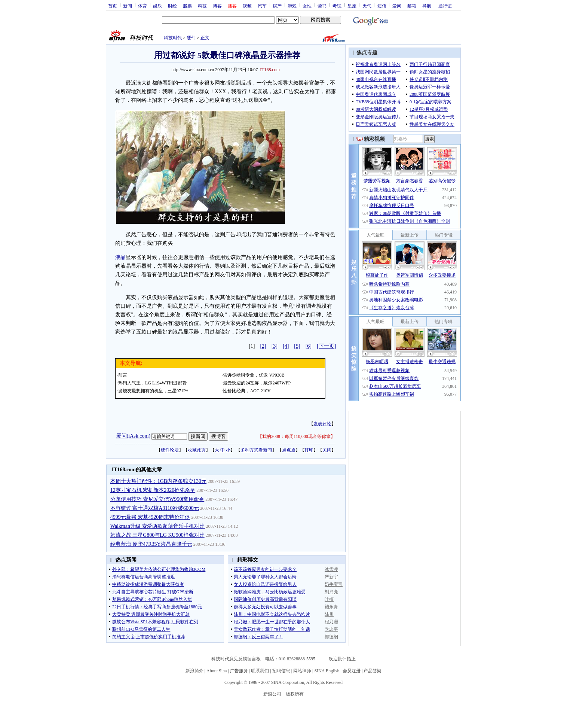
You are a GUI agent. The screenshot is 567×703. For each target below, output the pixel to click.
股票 (187, 5)
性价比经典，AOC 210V (246, 390)
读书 (322, 5)
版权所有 (295, 694)
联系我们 (260, 670)
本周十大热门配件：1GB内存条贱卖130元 (158, 481)
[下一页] (326, 346)
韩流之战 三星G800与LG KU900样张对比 (157, 535)
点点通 (288, 450)
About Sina (216, 670)
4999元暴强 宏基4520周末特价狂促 (150, 517)
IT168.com (270, 69)
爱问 (396, 5)
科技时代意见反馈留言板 (236, 658)
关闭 (326, 450)
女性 (307, 5)
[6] (309, 346)
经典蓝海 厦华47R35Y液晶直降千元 (151, 544)
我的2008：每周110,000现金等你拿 (296, 436)
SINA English (326, 670)
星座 (351, 5)
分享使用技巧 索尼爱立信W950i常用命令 (157, 499)
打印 (308, 450)
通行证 (445, 5)
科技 (202, 5)
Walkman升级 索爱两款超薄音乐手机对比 (157, 526)
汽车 (262, 5)
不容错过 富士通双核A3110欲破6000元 (154, 508)
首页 (112, 5)
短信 (381, 5)
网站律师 (302, 670)
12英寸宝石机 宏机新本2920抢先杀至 (153, 490)
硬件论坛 (170, 450)
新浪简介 (194, 670)
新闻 (127, 5)
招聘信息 (281, 670)
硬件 (191, 37)
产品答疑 (372, 670)
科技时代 (173, 37)
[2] (263, 346)
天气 (366, 5)
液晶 (120, 257)
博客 (217, 5)
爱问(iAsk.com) (133, 436)
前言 (122, 375)
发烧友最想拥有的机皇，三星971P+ (153, 390)
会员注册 (352, 670)
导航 (426, 5)
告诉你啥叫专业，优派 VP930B (253, 375)
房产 (277, 5)
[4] (286, 346)
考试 (336, 5)
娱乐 (157, 5)
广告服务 (239, 670)
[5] (297, 346)
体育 (142, 5)
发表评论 (322, 423)
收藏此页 (197, 450)
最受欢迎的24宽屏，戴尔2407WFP (257, 383)
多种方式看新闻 (256, 450)
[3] (275, 346)
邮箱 (411, 5)
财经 (172, 5)
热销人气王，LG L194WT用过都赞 (152, 383)
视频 (247, 5)
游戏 (292, 5)
